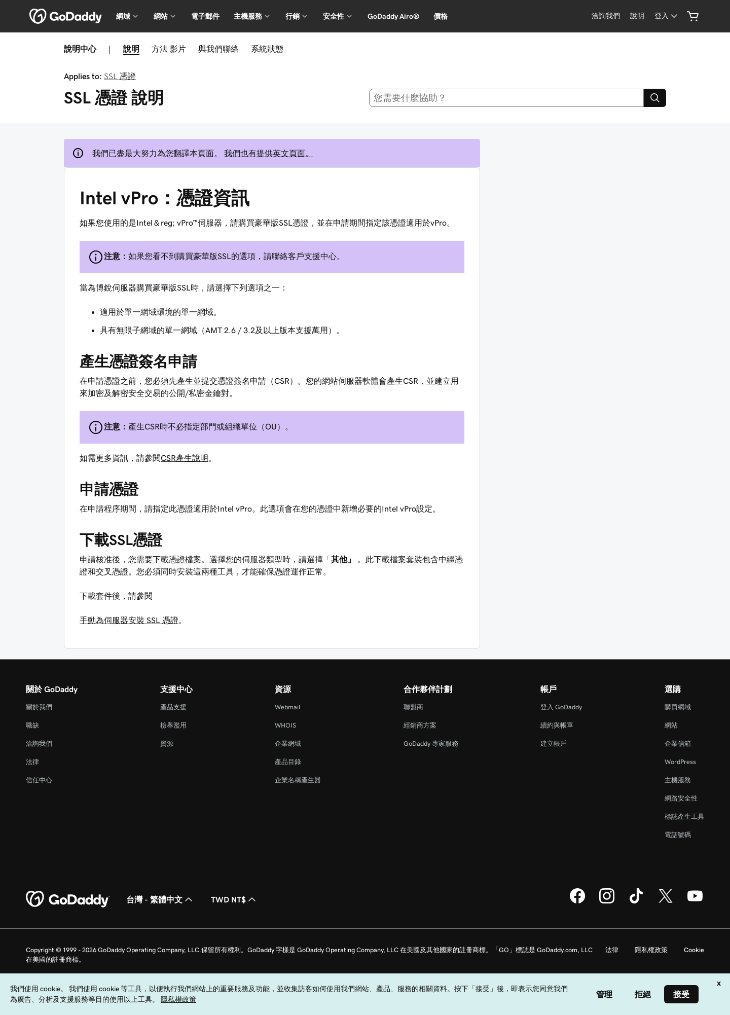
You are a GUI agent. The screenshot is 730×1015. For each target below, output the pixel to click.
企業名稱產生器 (298, 780)
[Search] (655, 98)
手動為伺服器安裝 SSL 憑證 (129, 620)
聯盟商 (413, 707)
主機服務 (678, 780)
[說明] (637, 16)
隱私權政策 (651, 950)
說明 (131, 49)
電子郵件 (205, 16)
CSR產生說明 (184, 458)
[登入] (666, 16)
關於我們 (39, 707)
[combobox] (507, 97)
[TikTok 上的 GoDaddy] (636, 902)
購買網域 (678, 707)
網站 (671, 725)
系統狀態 (267, 49)
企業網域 (288, 743)
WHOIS (285, 725)
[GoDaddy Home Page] (68, 899)
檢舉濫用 (173, 725)
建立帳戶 (553, 743)
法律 (32, 761)
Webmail (287, 707)
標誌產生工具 (684, 816)
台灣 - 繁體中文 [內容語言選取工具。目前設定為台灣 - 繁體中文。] (160, 899)
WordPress (680, 761)
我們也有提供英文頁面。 (268, 153)
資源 (166, 743)
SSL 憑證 (120, 76)
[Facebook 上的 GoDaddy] (577, 902)
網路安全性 (681, 798)
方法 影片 (169, 49)
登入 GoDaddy (561, 707)
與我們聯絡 (218, 49)
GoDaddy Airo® (393, 16)
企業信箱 (678, 743)
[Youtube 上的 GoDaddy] (695, 902)
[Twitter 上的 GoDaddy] (665, 902)
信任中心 (39, 780)
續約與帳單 (556, 725)
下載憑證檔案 (177, 559)
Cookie (694, 950)
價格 (440, 16)
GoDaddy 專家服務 (431, 743)
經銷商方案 (420, 725)
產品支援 (173, 707)
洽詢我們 (39, 743)
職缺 (32, 725)
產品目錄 (288, 761)
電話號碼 (678, 834)
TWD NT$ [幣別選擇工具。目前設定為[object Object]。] (234, 899)
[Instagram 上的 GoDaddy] (607, 902)
